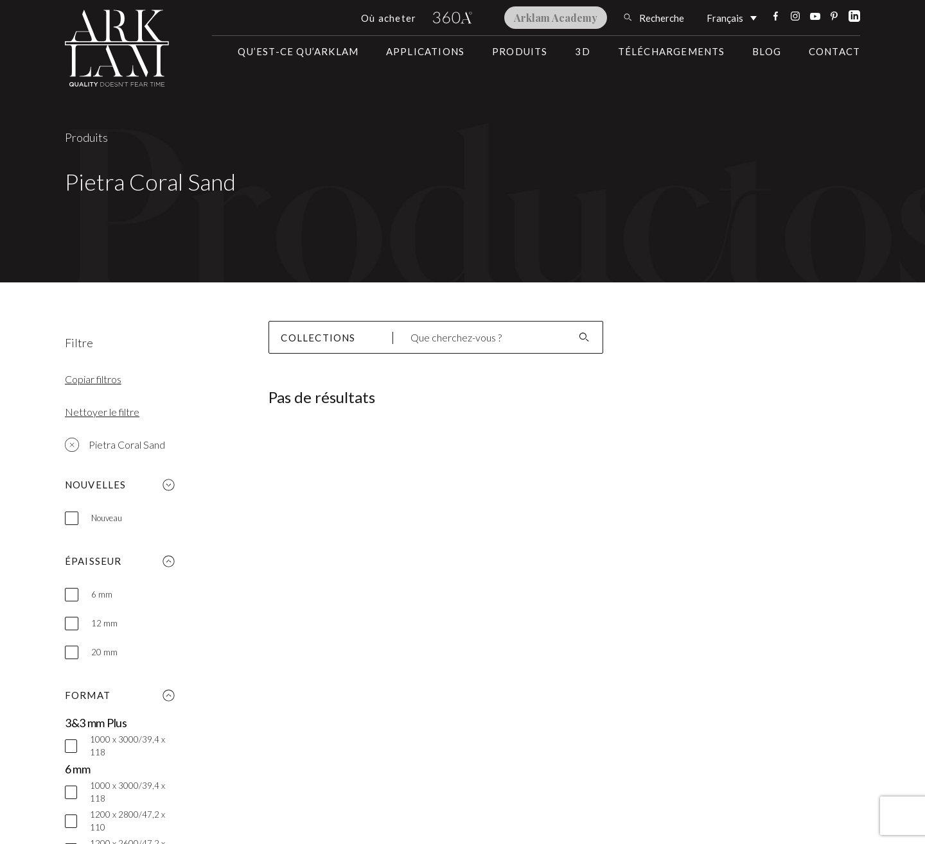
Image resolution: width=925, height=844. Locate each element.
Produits (520, 51)
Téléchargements (671, 51)
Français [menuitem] (725, 18)
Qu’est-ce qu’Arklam (298, 51)
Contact (834, 51)
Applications (425, 51)
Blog (766, 51)
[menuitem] (731, 17)
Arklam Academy (555, 17)
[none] (731, 17)
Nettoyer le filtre (102, 412)
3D (582, 51)
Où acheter (388, 18)
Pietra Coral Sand (115, 445)
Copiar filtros (93, 379)
